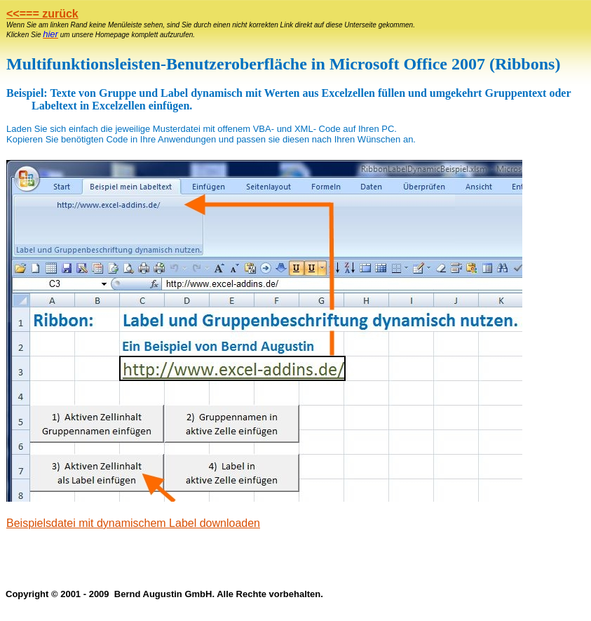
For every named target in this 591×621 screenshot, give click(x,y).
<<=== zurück (42, 14)
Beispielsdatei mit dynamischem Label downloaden (133, 523)
